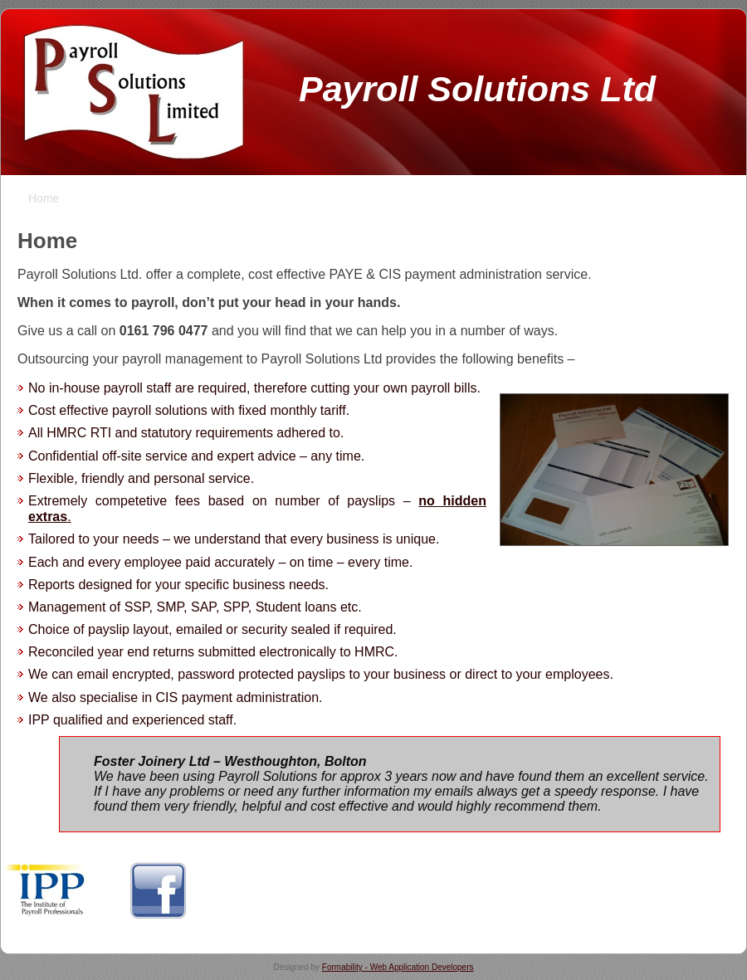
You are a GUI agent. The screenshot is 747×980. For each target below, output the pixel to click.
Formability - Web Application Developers (398, 967)
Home (47, 240)
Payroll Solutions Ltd (477, 89)
